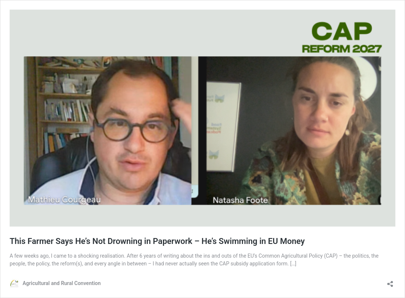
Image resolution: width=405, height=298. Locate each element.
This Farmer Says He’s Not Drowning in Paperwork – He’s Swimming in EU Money (157, 241)
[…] (293, 264)
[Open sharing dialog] (390, 281)
